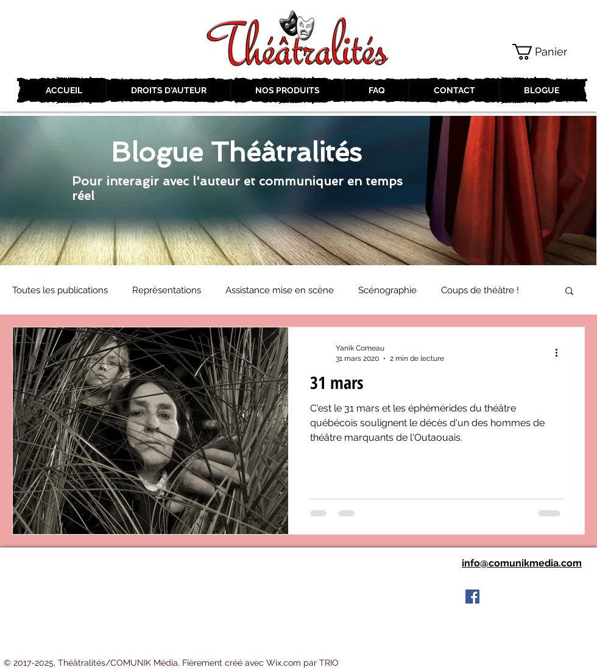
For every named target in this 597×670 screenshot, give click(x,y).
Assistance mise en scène (279, 290)
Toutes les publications (60, 290)
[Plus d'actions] (560, 352)
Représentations (166, 290)
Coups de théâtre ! (480, 290)
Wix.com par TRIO (302, 663)
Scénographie (387, 290)
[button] (548, 52)
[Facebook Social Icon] (472, 597)
